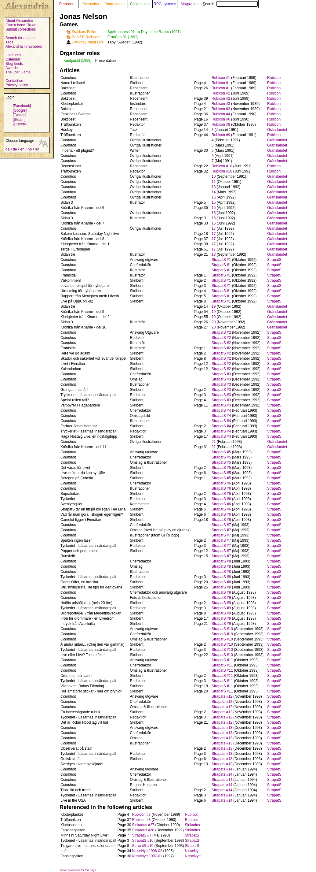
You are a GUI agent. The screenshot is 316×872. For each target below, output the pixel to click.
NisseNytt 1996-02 (147, 851)
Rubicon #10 (222, 166)
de (15, 149)
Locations (13, 55)
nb (30, 149)
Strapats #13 (222, 727)
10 (214, 176)
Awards (11, 68)
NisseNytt (193, 851)
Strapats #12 (222, 696)
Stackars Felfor (84, 32)
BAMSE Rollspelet (87, 37)
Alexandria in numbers (23, 46)
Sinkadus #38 (143, 830)
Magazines (189, 4)
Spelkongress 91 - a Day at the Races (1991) (144, 32)
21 (214, 442)
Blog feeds (14, 63)
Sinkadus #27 (143, 825)
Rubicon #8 (221, 124)
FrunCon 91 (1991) (122, 37)
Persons (66, 4)
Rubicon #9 (221, 135)
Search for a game (20, 38)
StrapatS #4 (221, 410)
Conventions (140, 4)
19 (214, 306)
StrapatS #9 (221, 592)
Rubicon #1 (221, 78)
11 (214, 182)
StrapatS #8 (221, 561)
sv (37, 149)
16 (214, 213)
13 (214, 187)
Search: (230, 4)
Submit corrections (20, 29)
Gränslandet (277, 130)
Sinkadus (192, 825)
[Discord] (20, 124)
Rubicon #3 (221, 104)
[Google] (20, 110)
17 (214, 228)
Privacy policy (16, 85)
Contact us (14, 81)
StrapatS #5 (221, 452)
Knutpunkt (72, 60)
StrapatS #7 (221, 525)
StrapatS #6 (221, 483)
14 (214, 192)
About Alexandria (19, 21)
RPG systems (165, 4)
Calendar (12, 59)
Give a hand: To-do (20, 25)
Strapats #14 (222, 769)
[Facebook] (22, 106)
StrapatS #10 (222, 629)
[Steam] (19, 119)
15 (214, 197)
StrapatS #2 (221, 332)
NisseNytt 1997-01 (147, 856)
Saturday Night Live (88, 42)
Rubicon (274, 78)
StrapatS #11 (222, 660)
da (7, 149)
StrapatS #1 (221, 260)
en (22, 149)
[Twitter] (19, 115)
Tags (9, 42)
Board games (115, 4)
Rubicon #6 (221, 119)
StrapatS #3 (221, 374)
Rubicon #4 (221, 114)
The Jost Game (18, 72)
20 (214, 322)
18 (214, 254)
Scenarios (90, 4)
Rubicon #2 (221, 93)
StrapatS (274, 260)
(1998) (86, 60)
